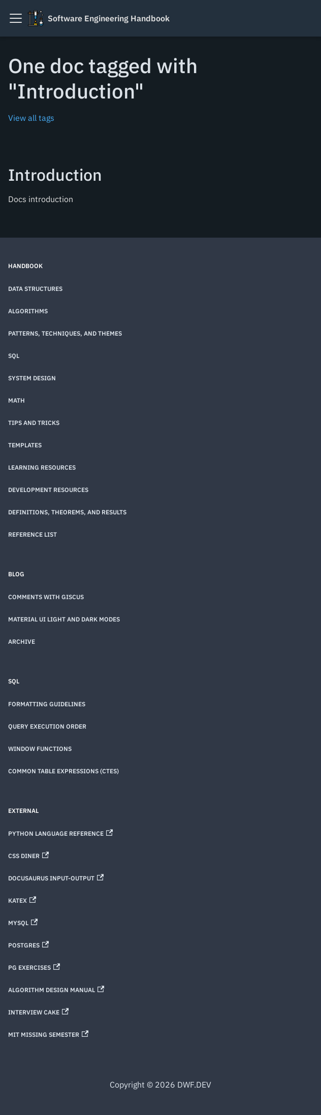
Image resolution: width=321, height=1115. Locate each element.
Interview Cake (38, 1012)
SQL (13, 355)
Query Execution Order (47, 726)
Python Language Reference (60, 833)
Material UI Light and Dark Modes (64, 619)
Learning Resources (42, 467)
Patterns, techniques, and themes (65, 333)
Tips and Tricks (33, 423)
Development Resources (48, 490)
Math (16, 400)
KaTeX (22, 900)
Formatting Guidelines (46, 704)
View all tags (31, 118)
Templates (25, 445)
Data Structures (35, 288)
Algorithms (28, 311)
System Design (32, 378)
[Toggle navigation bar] (15, 18)
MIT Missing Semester (48, 1034)
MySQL (23, 923)
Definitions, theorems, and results (67, 512)
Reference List (32, 534)
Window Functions (40, 748)
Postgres (28, 945)
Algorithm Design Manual (56, 990)
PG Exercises (34, 967)
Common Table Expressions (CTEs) (63, 771)
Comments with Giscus (46, 597)
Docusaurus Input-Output (56, 878)
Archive (21, 641)
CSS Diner (28, 855)
